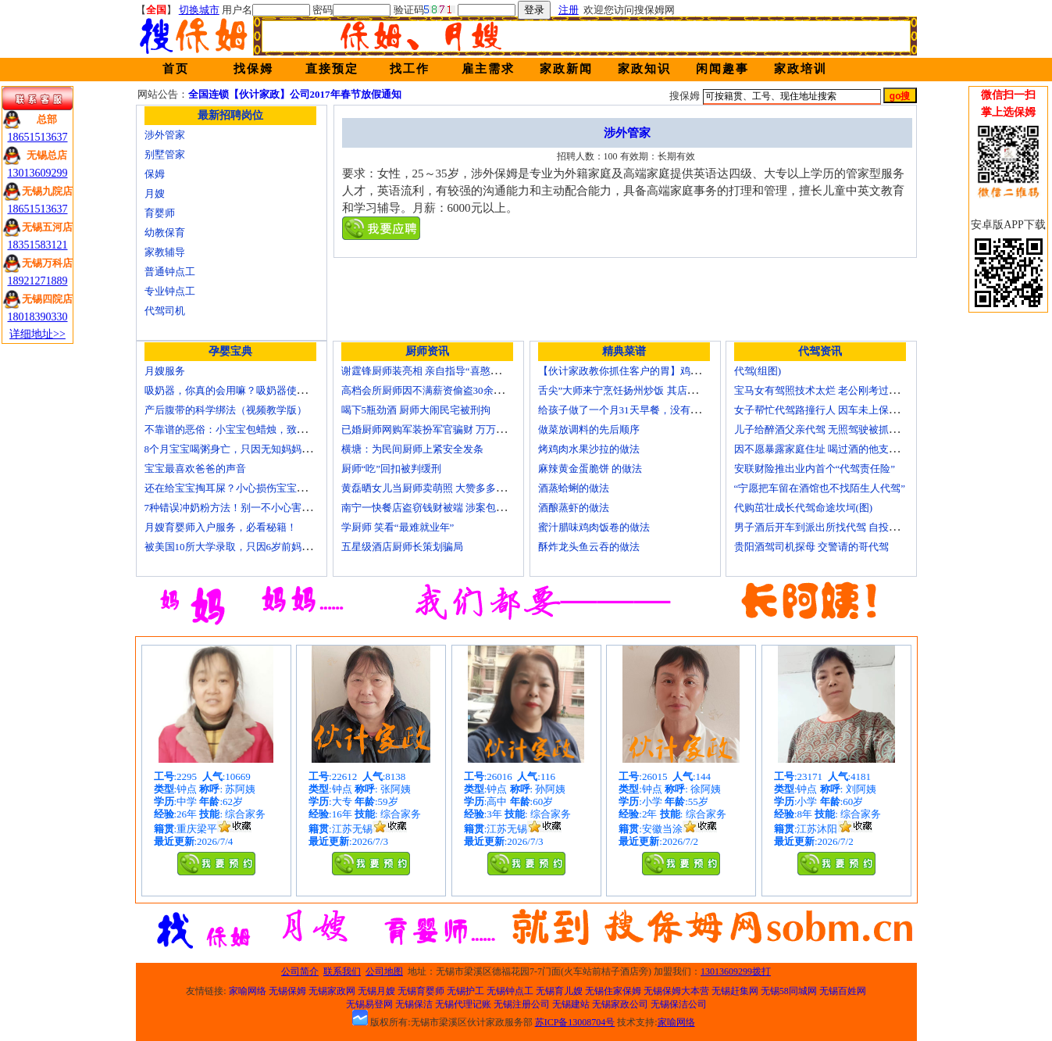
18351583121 (38, 245)
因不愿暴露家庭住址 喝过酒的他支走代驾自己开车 (847, 449)
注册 (568, 10)
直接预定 (331, 69)
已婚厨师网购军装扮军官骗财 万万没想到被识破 (449, 429)
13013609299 (38, 173)
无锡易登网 (369, 1004)
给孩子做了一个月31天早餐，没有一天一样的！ (644, 410)
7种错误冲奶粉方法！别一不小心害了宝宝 (238, 507)
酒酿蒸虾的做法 (573, 507)
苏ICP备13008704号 (575, 1022)
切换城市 (199, 10)
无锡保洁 (414, 1004)
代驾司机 (164, 311)
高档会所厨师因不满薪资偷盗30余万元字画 (437, 390)
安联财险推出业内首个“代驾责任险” (815, 468)
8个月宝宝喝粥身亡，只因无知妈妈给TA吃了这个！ (260, 449)
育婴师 (159, 213)
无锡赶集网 (734, 991)
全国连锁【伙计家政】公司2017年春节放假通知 (294, 94)
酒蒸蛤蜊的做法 (573, 488)
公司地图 (384, 971)
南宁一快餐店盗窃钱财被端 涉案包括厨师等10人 (449, 507)
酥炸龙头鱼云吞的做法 (589, 547)
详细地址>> (37, 334)
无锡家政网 (331, 991)
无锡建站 (571, 1004)
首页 (175, 69)
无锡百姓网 (842, 991)
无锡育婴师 (421, 991)
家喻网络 (247, 991)
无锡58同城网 (789, 991)
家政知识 (644, 69)
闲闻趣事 (722, 69)
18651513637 (38, 137)
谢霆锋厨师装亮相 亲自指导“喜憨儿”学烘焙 (438, 371)
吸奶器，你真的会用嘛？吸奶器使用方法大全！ (251, 390)
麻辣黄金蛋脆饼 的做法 (590, 468)
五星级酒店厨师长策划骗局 (402, 547)
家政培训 (800, 69)
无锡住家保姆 (613, 991)
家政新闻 (566, 69)
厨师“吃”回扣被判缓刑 (391, 468)
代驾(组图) (758, 371)
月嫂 (154, 193)
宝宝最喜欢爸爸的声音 (195, 468)
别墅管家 (164, 154)
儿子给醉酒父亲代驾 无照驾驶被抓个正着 (826, 429)
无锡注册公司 (522, 1004)
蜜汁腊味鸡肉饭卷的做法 (594, 527)
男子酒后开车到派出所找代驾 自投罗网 (821, 527)
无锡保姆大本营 (676, 991)
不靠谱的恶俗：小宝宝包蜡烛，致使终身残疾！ (251, 429)
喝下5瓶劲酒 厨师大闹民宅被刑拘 (416, 410)
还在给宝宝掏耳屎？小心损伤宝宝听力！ (235, 488)
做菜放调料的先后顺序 (589, 429)
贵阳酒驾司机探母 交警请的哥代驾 (811, 547)
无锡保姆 (287, 991)
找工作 (410, 69)
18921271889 (38, 281)
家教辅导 (164, 252)
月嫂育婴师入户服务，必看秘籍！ (220, 527)
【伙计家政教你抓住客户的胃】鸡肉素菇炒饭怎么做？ (660, 371)
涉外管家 (164, 135)
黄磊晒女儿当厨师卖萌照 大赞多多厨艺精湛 (439, 488)
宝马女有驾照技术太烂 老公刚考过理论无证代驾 (842, 390)
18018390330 (38, 317)
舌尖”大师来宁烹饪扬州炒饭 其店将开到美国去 (643, 390)
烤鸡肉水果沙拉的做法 (589, 449)
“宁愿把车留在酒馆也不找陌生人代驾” (820, 488)
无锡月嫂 (376, 991)
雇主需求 (488, 69)
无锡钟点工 (510, 991)
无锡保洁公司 (679, 1004)
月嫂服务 (164, 371)
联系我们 (342, 971)
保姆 (154, 174)
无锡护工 (465, 991)
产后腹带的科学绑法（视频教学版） (225, 410)
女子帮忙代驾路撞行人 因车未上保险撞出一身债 (842, 410)
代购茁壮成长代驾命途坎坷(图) (803, 507)
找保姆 (253, 69)
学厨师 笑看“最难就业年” (398, 527)
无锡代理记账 (463, 1004)
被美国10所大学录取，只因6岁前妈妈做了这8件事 (256, 547)
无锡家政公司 (620, 1004)
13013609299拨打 (736, 971)
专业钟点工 (169, 291)
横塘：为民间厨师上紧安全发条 (412, 449)
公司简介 (300, 971)
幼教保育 (164, 232)
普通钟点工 (169, 271)
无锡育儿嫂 (559, 991)
